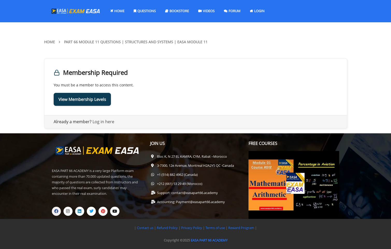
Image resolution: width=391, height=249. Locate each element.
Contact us (145, 227)
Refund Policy (167, 227)
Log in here (103, 122)
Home (49, 41)
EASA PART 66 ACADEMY (209, 240)
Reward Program (241, 227)
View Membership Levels (82, 99)
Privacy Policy (191, 227)
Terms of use (215, 227)
